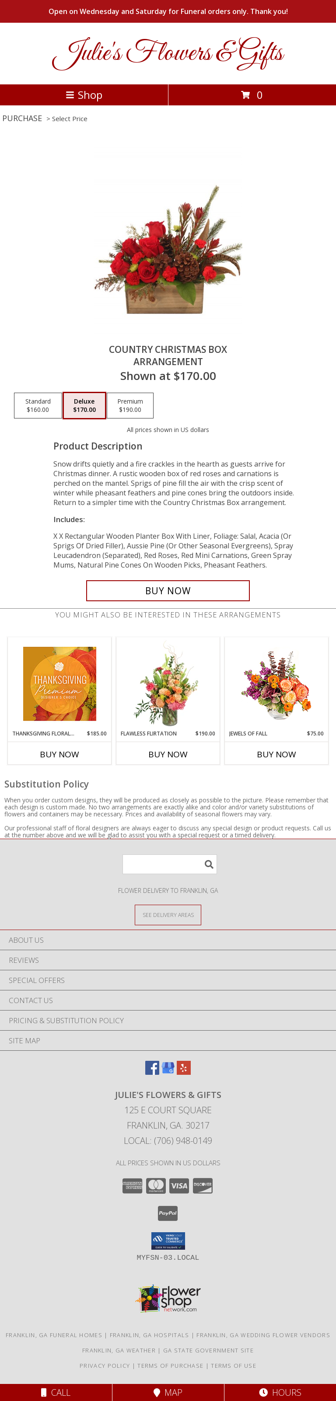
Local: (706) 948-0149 (168, 1141)
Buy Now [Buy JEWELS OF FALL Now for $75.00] (276, 754)
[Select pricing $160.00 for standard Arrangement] (38, 405)
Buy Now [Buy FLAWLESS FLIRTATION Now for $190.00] (168, 754)
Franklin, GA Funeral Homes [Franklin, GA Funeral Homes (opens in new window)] (54, 1335)
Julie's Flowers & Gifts (168, 53)
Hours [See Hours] (280, 1392)
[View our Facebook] (152, 1072)
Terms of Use (233, 1366)
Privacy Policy (105, 1366)
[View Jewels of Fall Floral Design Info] (276, 683)
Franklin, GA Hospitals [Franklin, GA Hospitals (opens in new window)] (149, 1335)
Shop (84, 94)
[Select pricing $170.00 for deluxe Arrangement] (84, 405)
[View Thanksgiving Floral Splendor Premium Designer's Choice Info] (59, 683)
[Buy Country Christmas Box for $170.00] (168, 590)
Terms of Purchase (170, 1366)
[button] (168, 1241)
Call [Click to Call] (55, 1392)
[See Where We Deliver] (168, 914)
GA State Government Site (208, 1350)
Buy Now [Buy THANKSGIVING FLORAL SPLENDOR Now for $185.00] (59, 754)
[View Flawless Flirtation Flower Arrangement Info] (168, 683)
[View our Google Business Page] (168, 1072)
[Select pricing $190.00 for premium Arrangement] (130, 405)
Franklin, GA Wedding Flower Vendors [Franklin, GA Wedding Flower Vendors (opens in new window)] (263, 1335)
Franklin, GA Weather (119, 1350)
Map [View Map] (168, 1392)
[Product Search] (169, 864)
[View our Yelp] (184, 1072)
